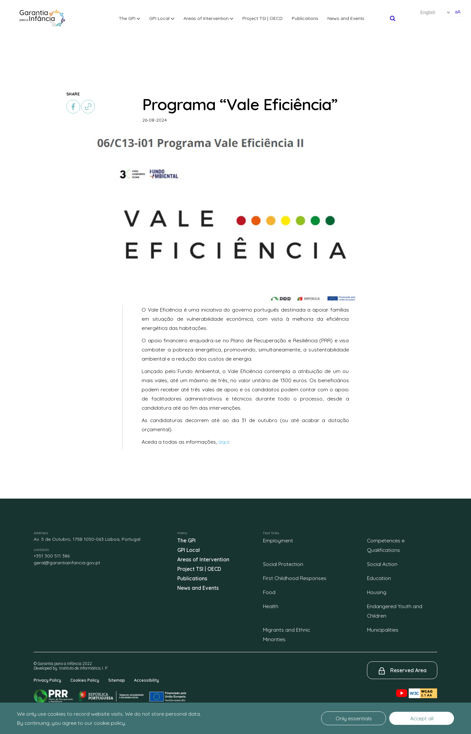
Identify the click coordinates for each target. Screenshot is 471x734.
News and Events (345, 18)
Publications (305, 18)
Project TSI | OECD (262, 18)
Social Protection (283, 564)
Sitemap (116, 680)
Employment (278, 540)
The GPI (129, 18)
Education (379, 578)
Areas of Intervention (208, 18)
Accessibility (146, 680)
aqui (223, 441)
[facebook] (73, 106)
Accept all (421, 718)
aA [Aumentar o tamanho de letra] (458, 11)
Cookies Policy (84, 680)
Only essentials (354, 718)
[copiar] (88, 106)
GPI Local (161, 18)
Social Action (382, 564)
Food (269, 592)
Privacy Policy (47, 680)
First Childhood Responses (294, 578)
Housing (376, 592)
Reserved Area (408, 670)
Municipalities (382, 629)
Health (270, 606)
